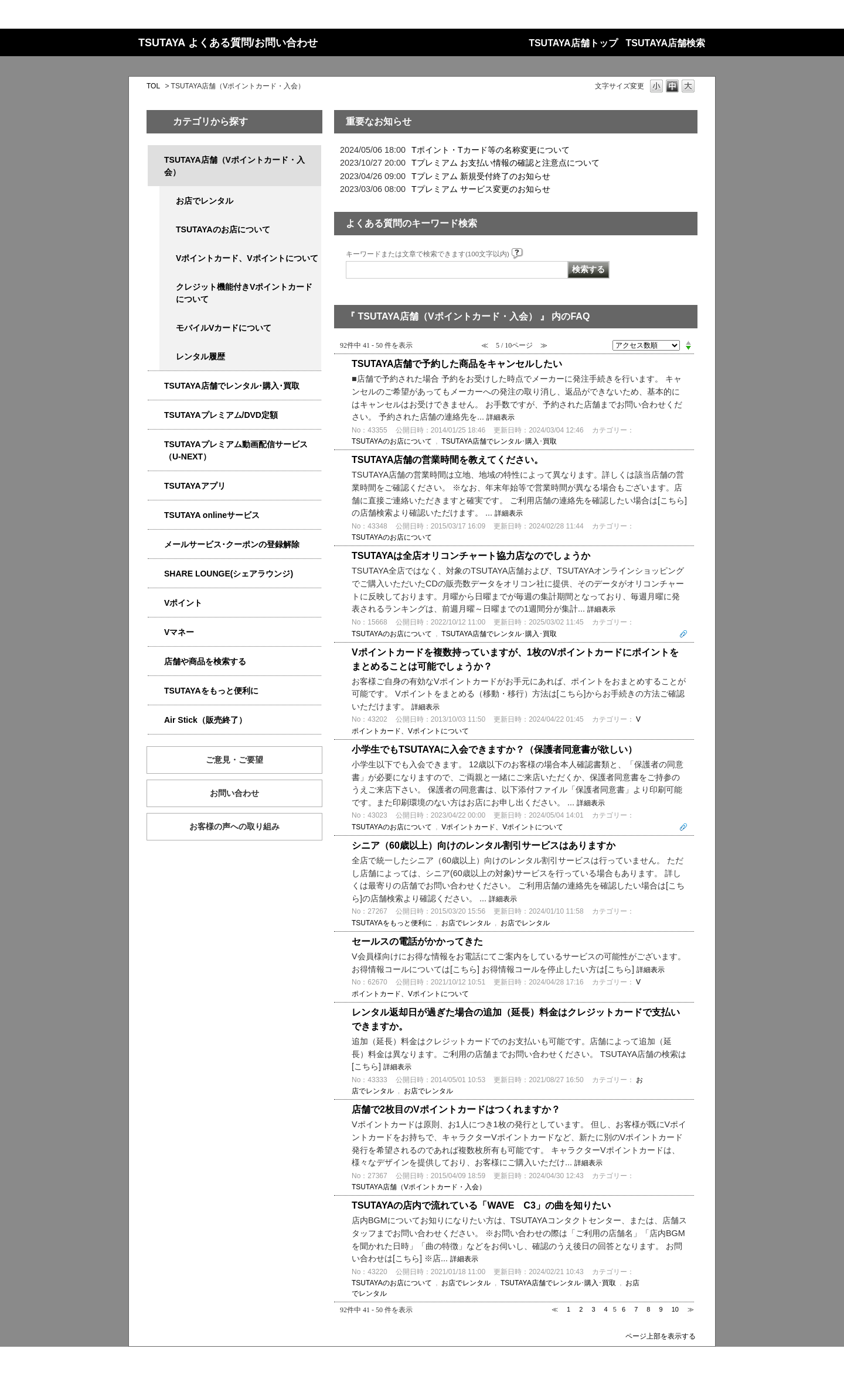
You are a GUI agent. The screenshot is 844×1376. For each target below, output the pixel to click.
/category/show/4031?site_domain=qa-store (156, 415)
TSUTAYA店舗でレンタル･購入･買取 (232, 385)
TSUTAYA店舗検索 (665, 43)
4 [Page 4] (606, 1309)
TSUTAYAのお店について (223, 229)
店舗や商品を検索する (205, 661)
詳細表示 (500, 417)
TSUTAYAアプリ (195, 485)
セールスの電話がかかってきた (417, 941)
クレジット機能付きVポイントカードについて (244, 293)
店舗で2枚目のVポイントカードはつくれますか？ (456, 1109)
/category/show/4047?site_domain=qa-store (156, 160)
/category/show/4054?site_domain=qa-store (156, 386)
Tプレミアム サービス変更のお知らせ (480, 189)
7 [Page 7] (636, 1309)
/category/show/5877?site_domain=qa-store (156, 574)
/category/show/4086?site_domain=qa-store (156, 662)
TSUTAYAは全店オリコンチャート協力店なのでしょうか (471, 556)
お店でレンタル (204, 200)
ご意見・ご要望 (234, 759)
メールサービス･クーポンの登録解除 (232, 544)
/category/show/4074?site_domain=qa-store (156, 603)
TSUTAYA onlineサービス (212, 515)
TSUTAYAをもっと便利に (211, 690)
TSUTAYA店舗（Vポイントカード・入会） (234, 166)
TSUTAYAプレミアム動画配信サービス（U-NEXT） (236, 450)
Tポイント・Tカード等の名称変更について (490, 150)
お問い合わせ (234, 793)
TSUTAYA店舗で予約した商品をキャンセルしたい (457, 364)
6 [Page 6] (623, 1309)
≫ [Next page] (691, 1309)
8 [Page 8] (648, 1309)
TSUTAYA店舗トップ (573, 43)
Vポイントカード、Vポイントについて (247, 258)
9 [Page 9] (661, 1309)
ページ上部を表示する (660, 1336)
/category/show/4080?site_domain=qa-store (156, 544)
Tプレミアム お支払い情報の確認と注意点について (505, 162)
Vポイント (183, 603)
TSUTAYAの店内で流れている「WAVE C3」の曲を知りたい (481, 1205)
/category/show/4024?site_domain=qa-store (156, 691)
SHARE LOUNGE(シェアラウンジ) (228, 573)
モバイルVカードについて (223, 327)
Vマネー (179, 632)
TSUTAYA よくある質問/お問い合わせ (228, 43)
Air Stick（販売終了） (205, 720)
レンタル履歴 (200, 356)
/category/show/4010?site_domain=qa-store (156, 515)
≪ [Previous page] (555, 1309)
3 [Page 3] (593, 1309)
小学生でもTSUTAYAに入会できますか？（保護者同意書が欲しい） (494, 749)
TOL (153, 86)
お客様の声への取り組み (234, 826)
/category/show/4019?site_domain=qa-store (156, 486)
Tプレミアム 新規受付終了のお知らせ (480, 176)
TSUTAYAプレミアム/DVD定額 (221, 415)
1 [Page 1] (568, 1309)
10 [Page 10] (675, 1309)
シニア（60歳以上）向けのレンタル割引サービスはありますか (483, 845)
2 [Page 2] (581, 1309)
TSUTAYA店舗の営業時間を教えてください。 (447, 460)
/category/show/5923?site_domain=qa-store (156, 444)
